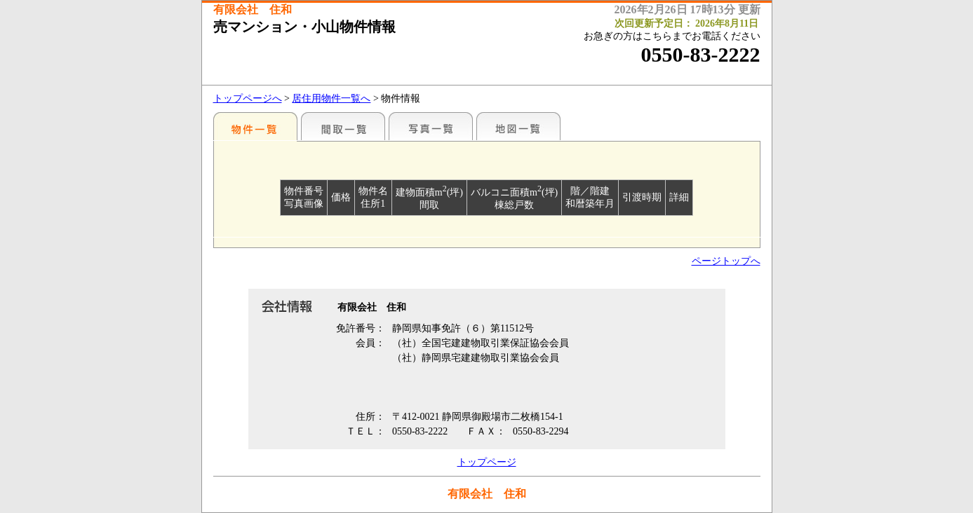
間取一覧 (343, 126)
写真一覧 (431, 126)
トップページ (486, 462)
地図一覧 (518, 126)
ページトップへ (726, 261)
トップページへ (247, 98)
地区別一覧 (255, 126)
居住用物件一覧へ (331, 98)
